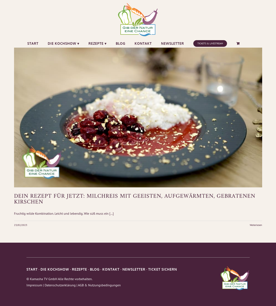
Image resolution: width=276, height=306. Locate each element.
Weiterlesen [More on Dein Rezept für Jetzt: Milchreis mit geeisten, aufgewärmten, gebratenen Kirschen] (256, 224)
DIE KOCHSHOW (55, 269)
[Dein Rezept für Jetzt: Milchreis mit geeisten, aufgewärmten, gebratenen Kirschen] (138, 117)
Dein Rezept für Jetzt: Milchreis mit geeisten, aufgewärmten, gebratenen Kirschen (134, 199)
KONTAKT (110, 269)
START (32, 269)
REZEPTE (79, 269)
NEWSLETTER (133, 269)
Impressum (34, 285)
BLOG (94, 269)
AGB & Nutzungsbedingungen (99, 285)
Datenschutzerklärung (60, 285)
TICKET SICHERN (162, 269)
